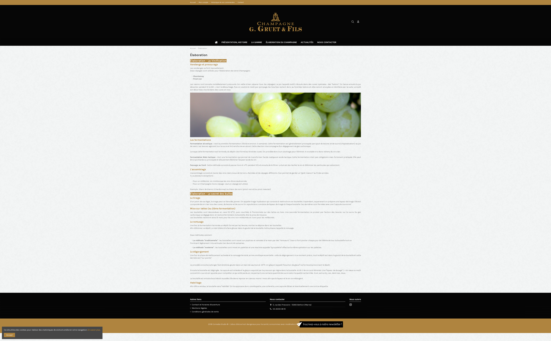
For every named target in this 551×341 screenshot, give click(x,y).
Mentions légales (199, 308)
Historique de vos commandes (223, 2)
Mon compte (204, 2)
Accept (9, 335)
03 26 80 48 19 (279, 309)
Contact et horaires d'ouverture (206, 305)
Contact (241, 2)
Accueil (193, 2)
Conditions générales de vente (205, 312)
